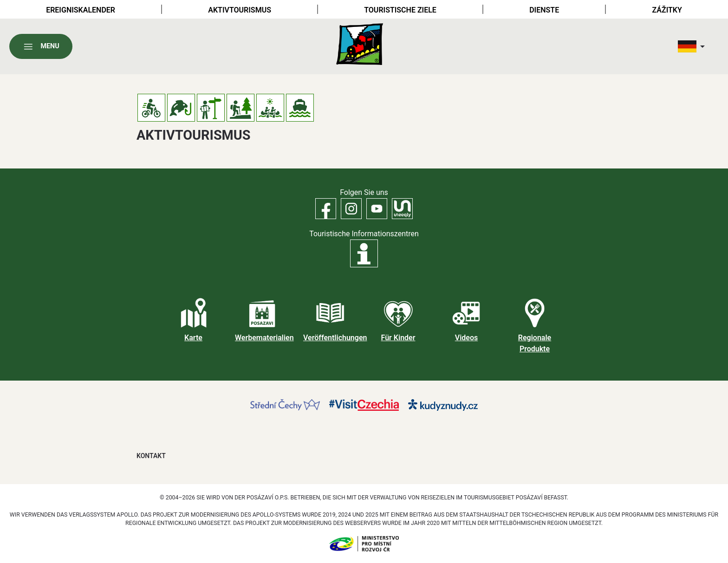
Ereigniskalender (80, 10)
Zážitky (667, 10)
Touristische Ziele (400, 10)
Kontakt (151, 455)
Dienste (544, 10)
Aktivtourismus (239, 10)
